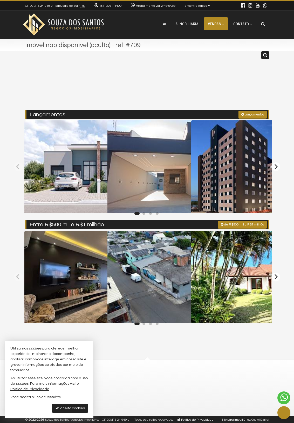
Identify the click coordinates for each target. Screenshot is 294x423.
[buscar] (217, 82)
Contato (242, 23)
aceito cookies (70, 408)
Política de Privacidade (197, 419)
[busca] (263, 23)
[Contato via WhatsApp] (283, 397)
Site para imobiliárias (236, 419)
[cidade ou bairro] (185, 82)
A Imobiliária (187, 23)
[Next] (275, 166)
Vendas (216, 23)
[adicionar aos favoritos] (97, 204)
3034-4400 (111, 6)
